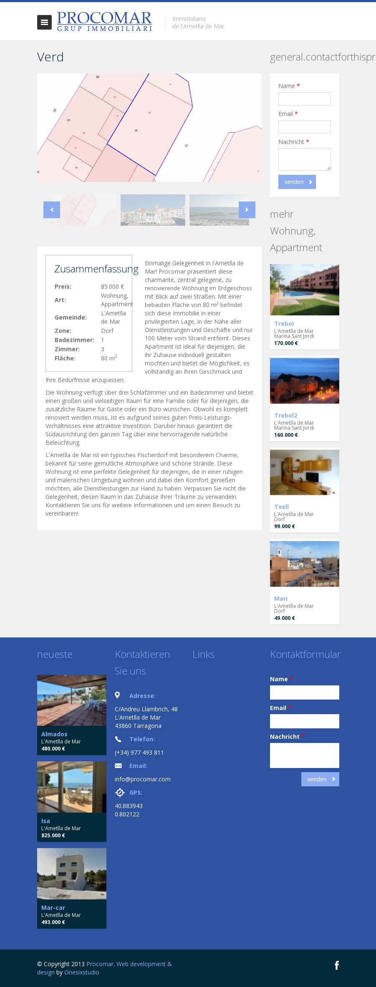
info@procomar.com (143, 779)
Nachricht (293, 142)
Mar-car (53, 907)
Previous (51, 209)
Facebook (337, 965)
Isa (45, 821)
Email (288, 114)
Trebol (284, 323)
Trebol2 (285, 415)
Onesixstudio (81, 972)
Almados (54, 734)
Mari (281, 598)
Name (289, 86)
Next (247, 209)
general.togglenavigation (44, 22)
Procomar (100, 964)
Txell (281, 507)
